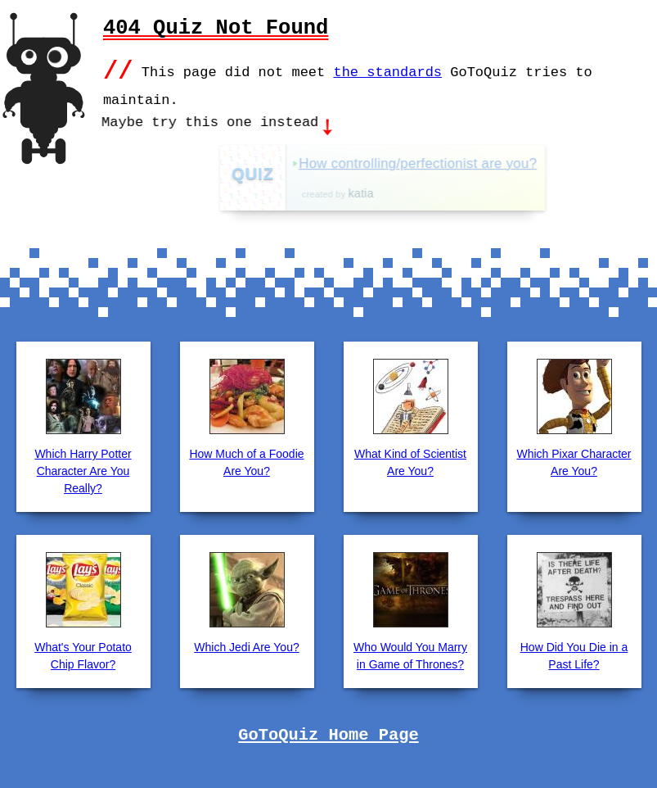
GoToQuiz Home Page (328, 733)
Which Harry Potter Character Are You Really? (82, 469)
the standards (387, 70)
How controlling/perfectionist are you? (458, 162)
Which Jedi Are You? (246, 645)
